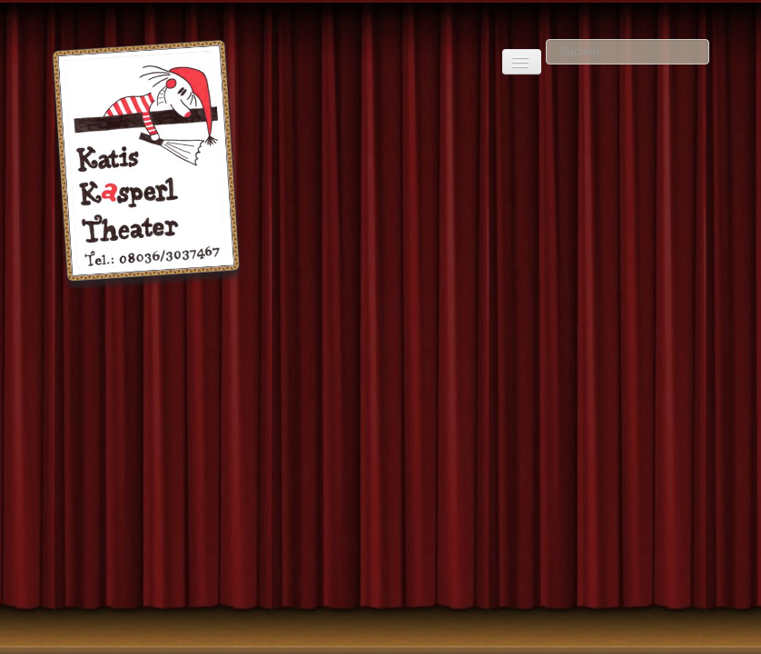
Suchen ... (546, 39)
